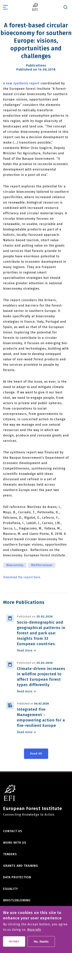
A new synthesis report (21, 83)
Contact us (12, 831)
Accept (14, 944)
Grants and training (20, 865)
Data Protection (17, 877)
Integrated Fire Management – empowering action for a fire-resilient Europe (41, 717)
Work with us (14, 842)
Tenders (10, 854)
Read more (24, 650)
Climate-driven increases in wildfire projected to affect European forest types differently (41, 676)
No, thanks (41, 944)
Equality (10, 889)
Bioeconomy (14, 565)
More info (34, 932)
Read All (36, 753)
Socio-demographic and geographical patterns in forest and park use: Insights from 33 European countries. (41, 633)
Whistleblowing (17, 900)
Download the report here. (22, 577)
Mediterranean (41, 565)
